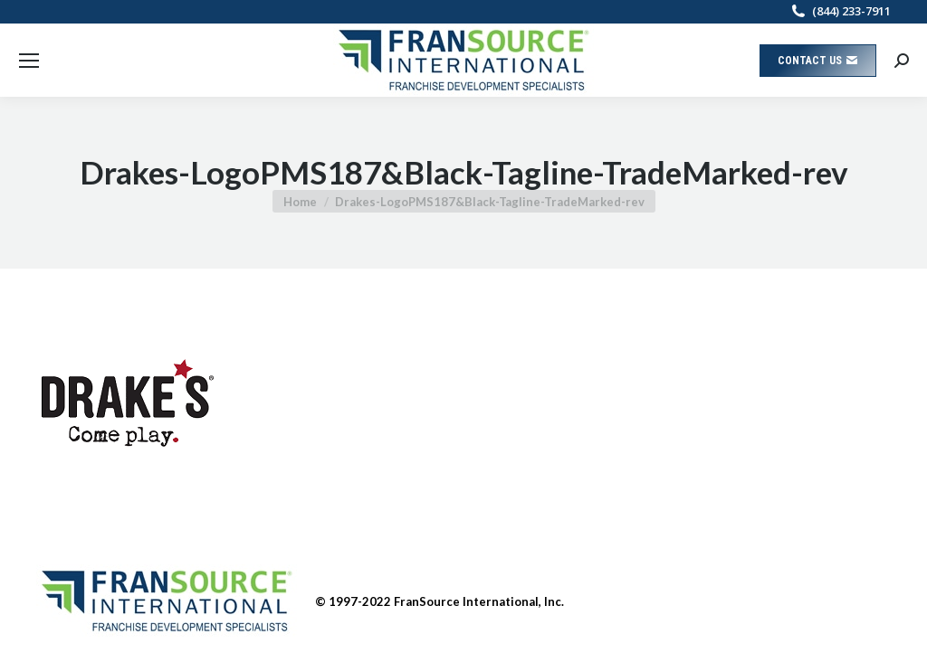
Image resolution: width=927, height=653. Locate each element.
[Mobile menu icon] (29, 60)
